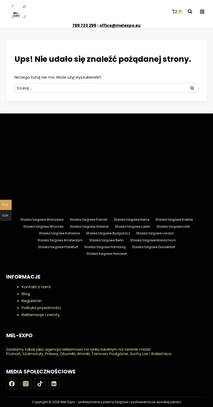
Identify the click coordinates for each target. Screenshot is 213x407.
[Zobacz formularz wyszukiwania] (190, 11)
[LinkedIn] (54, 383)
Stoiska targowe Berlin (106, 240)
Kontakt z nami (36, 286)
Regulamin (32, 300)
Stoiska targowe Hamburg (105, 247)
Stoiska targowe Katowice (59, 233)
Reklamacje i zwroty (41, 314)
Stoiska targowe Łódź (173, 226)
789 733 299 (84, 25)
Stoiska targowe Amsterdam (60, 240)
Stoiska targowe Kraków (174, 219)
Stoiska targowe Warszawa (42, 219)
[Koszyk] (177, 11)
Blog (26, 293)
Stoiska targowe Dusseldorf (153, 247)
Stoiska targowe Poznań (89, 219)
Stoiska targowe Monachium (153, 240)
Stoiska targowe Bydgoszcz (108, 233)
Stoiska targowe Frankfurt (58, 247)
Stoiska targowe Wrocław (43, 226)
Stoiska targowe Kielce (131, 219)
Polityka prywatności (41, 307)
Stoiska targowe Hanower (106, 253)
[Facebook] (12, 383)
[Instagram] (25, 383)
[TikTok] (40, 383)
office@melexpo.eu (120, 25)
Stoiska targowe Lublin (132, 226)
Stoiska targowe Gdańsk (89, 226)
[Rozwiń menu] (202, 11)
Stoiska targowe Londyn (155, 233)
